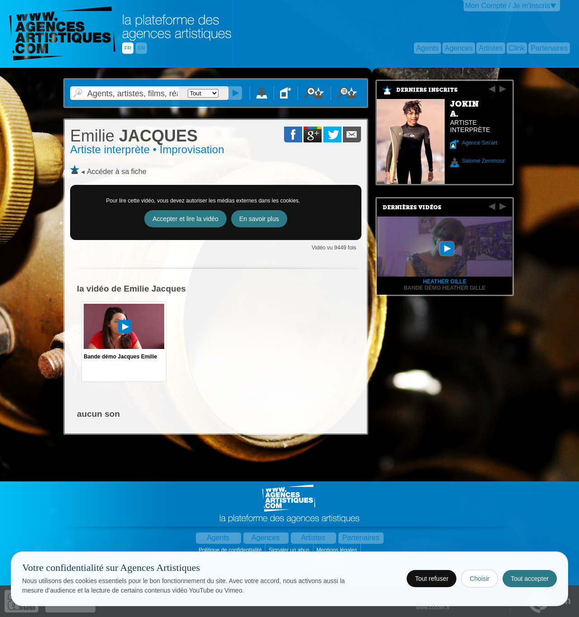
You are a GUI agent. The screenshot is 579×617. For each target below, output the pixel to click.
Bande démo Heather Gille (444, 288)
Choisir (479, 578)
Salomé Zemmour (483, 161)
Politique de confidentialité (231, 550)
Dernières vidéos (412, 207)
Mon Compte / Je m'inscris (507, 5)
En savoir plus (259, 218)
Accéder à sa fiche (117, 171)
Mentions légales (337, 550)
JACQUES (134, 136)
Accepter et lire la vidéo (185, 218)
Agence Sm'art (479, 143)
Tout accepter (530, 578)
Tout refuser (431, 578)
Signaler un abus (290, 550)
